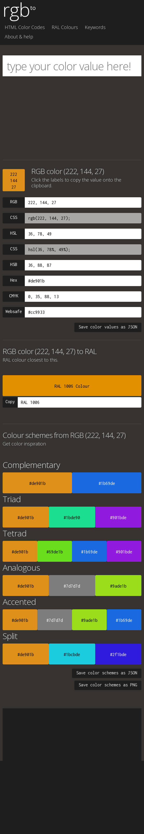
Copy (10, 401)
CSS (13, 217)
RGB (13, 201)
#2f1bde (118, 654)
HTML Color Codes (25, 27)
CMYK (14, 295)
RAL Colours (65, 27)
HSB (13, 264)
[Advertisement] (72, 118)
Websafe (13, 311)
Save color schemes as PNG (108, 684)
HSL (13, 233)
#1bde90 (72, 517)
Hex (13, 280)
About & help (19, 36)
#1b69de (107, 483)
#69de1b (54, 551)
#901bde (118, 517)
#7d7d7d (72, 586)
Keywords (95, 27)
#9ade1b (118, 586)
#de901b (37, 483)
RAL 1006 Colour (72, 386)
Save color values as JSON (108, 327)
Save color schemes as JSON (106, 672)
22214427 (13, 180)
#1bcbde (72, 654)
